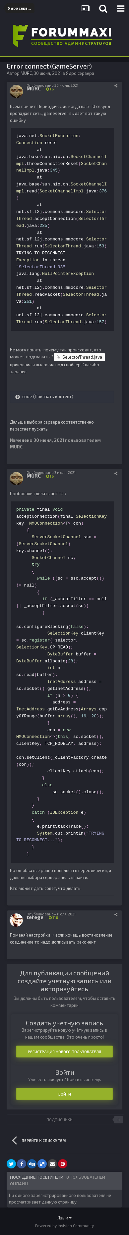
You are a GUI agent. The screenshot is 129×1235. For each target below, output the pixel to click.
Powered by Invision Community (64, 1225)
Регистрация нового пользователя (64, 1051)
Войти (64, 1094)
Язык (64, 1217)
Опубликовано (52, 85)
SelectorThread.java (82, 357)
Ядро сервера (80, 73)
